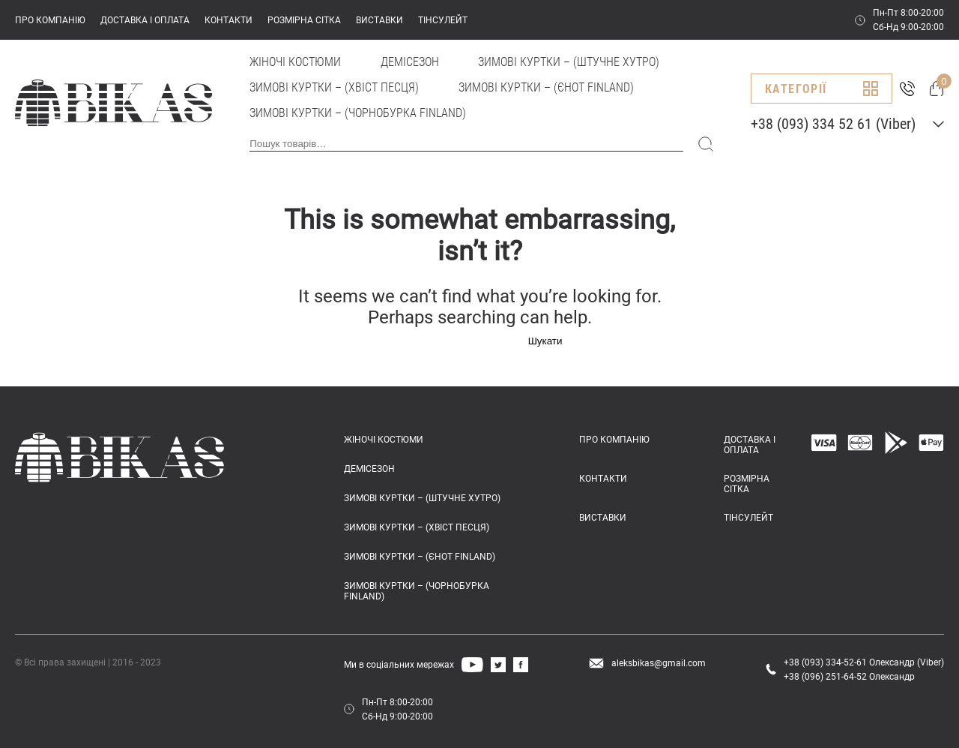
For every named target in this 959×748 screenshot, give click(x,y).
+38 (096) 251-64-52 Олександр (849, 676)
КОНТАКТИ (228, 20)
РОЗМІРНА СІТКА (304, 20)
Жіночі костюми (295, 62)
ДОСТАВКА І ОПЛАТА (145, 20)
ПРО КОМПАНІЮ (50, 20)
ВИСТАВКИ (379, 20)
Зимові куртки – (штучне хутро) (568, 62)
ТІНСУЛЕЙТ (443, 20)
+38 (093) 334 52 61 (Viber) (833, 124)
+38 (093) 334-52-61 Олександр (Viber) (864, 662)
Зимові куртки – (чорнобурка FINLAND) (357, 113)
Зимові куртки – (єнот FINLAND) (546, 87)
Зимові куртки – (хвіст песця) (334, 87)
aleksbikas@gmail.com (658, 663)
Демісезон (410, 62)
